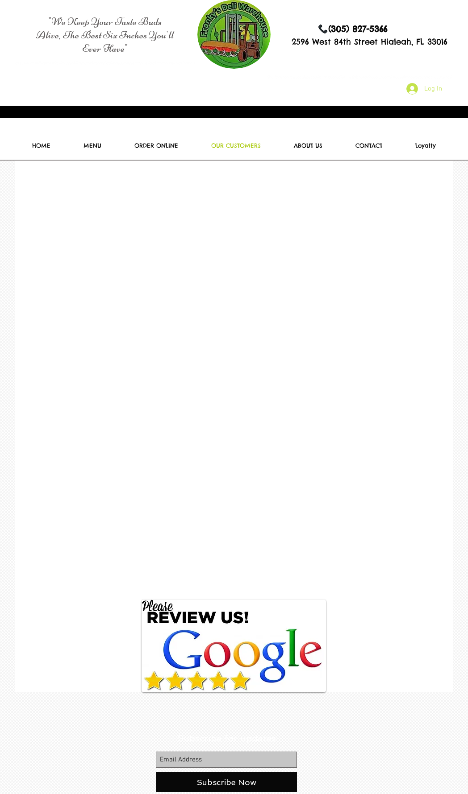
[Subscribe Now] (226, 782)
